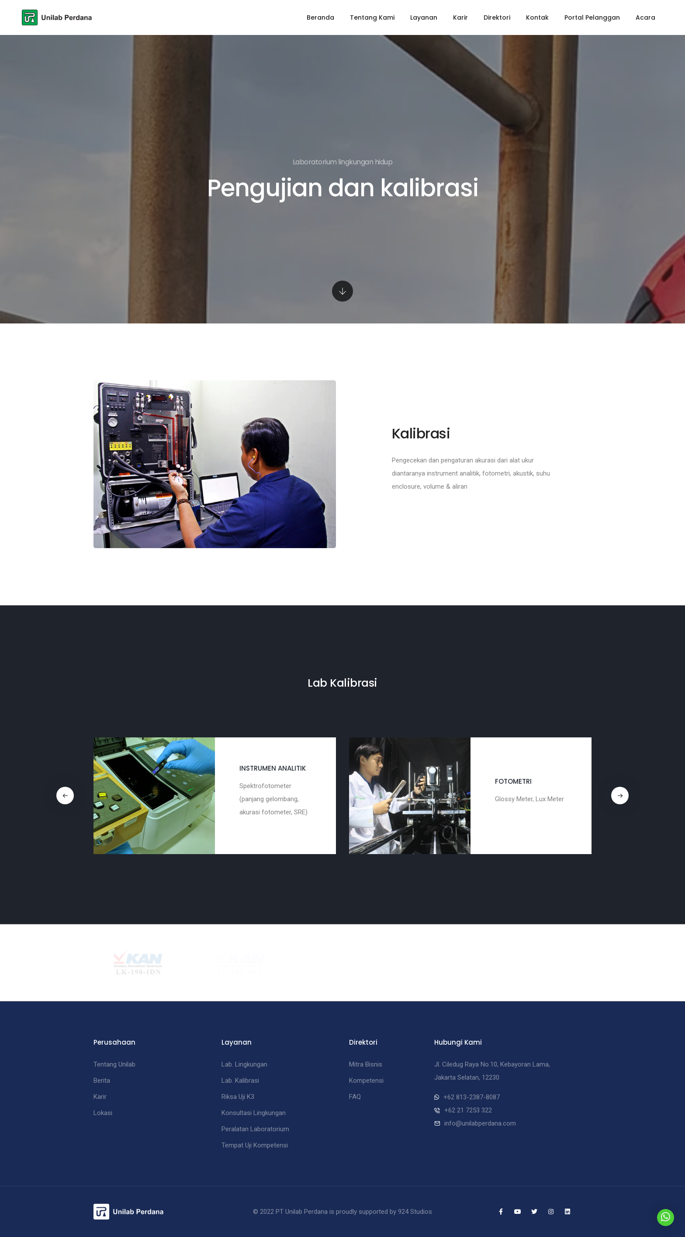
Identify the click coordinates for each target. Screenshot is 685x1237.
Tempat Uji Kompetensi (254, 1145)
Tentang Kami (372, 17)
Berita (101, 1080)
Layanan (423, 17)
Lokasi (102, 1113)
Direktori (497, 17)
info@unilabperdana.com (480, 1123)
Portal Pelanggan (592, 17)
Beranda (320, 17)
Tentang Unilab (114, 1064)
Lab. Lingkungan (244, 1064)
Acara (645, 17)
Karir (460, 17)
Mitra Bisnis (365, 1064)
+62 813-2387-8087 (471, 1097)
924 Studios (415, 1212)
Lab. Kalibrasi (240, 1080)
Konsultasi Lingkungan (253, 1113)
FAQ (355, 1097)
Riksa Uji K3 (237, 1097)
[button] (65, 795)
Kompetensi (366, 1080)
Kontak (537, 17)
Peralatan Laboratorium (255, 1129)
